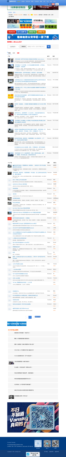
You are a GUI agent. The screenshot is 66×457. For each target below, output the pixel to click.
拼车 (52, 14)
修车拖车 (41, 14)
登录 (50, 4)
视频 (41, 1)
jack (54, 246)
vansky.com (17, 451)
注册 (53, 4)
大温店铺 (37, 1)
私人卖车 (20, 14)
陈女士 (54, 269)
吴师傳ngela (55, 198)
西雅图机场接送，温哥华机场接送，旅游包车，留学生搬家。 (29, 72)
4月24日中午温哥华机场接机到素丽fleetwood (23, 227)
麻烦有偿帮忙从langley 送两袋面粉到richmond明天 (25, 223)
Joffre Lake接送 (16, 278)
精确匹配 (24, 46)
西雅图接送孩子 (16, 246)
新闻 (32, 1)
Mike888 (55, 172)
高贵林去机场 (16, 299)
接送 (14, 12)
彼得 (54, 202)
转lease (25, 14)
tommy (54, 308)
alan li (54, 217)
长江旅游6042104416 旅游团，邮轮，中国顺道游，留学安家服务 (30, 147)
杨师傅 (54, 165)
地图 (18, 53)
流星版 (23, 1)
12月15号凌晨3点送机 (18, 263)
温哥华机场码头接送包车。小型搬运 (21, 218)
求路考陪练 (15, 188)
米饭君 (54, 184)
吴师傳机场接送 (16, 198)
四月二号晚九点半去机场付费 (19, 179)
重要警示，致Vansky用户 (14, 42)
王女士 (54, 304)
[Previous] (27, 317)
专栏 (44, 1)
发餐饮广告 (41, 32)
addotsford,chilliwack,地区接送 (20, 184)
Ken (54, 193)
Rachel (54, 242)
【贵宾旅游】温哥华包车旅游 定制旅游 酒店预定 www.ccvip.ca (29, 59)
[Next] (33, 317)
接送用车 (55, 212)
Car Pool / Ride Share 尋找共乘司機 (21, 208)
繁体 (57, 4)
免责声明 (57, 451)
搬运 (29, 14)
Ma (54, 252)
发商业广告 (32, 32)
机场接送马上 (16, 291)
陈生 (54, 291)
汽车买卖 (16, 14)
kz (53, 238)
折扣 (54, 1)
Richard (54, 295)
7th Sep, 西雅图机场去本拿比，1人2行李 (22, 282)
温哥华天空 (11, 1)
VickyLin (55, 278)
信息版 (18, 1)
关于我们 (46, 451)
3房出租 (14, 194)
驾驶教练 (36, 14)
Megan (54, 299)
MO (54, 223)
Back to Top (37, 316)
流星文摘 (28, 1)
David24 (55, 256)
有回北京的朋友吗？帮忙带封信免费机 (22, 304)
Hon (54, 188)
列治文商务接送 (16, 202)
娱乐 (51, 1)
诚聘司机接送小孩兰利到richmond (21, 308)
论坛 (48, 1)
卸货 (14, 252)
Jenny (54, 208)
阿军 (54, 179)
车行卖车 (11, 14)
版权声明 (51, 451)
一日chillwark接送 (17, 269)
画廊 (14, 53)
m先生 (54, 227)
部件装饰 (46, 14)
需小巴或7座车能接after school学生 (21, 242)
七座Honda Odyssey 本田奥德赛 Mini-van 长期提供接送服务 (27, 212)
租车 (49, 14)
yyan (54, 282)
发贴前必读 (11, 32)
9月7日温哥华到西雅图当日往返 (20, 273)
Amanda (55, 263)
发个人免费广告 (21, 32)
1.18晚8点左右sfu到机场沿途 (19, 238)
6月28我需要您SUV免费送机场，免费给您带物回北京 (25, 295)
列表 (9, 53)
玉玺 (54, 232)
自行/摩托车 (11, 16)
